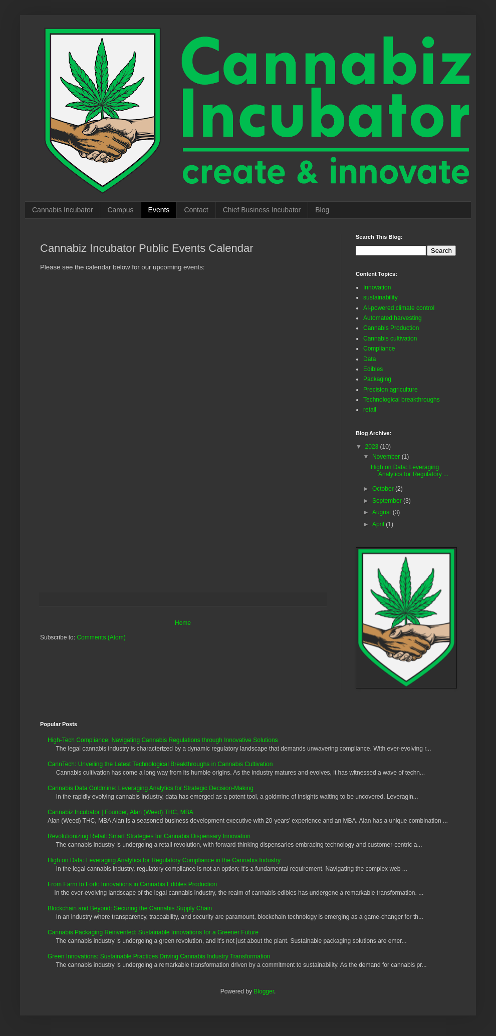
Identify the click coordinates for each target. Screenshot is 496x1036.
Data (369, 359)
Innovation (377, 287)
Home (183, 622)
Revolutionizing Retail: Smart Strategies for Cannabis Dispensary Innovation (149, 836)
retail (369, 409)
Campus (120, 210)
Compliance (379, 348)
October (383, 488)
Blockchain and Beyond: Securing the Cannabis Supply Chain (130, 908)
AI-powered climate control (398, 307)
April (379, 524)
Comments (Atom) (101, 637)
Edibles (373, 369)
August (382, 512)
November (387, 456)
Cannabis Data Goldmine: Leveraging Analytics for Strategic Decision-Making (151, 788)
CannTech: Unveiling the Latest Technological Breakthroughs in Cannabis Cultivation (160, 764)
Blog (322, 210)
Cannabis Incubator (62, 210)
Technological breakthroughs (401, 399)
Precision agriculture (390, 389)
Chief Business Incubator (262, 210)
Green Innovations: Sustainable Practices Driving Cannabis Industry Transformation (159, 956)
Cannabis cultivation (390, 338)
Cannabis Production (391, 327)
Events (159, 210)
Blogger (264, 991)
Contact (196, 210)
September (387, 500)
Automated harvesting (392, 317)
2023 (372, 446)
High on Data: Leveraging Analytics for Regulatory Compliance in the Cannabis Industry (164, 860)
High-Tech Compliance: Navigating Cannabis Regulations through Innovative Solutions (163, 740)
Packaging (377, 379)
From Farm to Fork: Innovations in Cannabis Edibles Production (132, 884)
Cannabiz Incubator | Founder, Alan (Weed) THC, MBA (120, 812)
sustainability (380, 297)
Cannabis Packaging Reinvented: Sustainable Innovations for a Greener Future (153, 932)
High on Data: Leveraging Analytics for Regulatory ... (409, 471)
